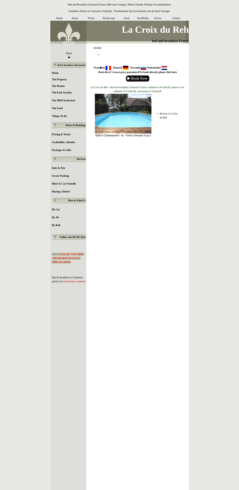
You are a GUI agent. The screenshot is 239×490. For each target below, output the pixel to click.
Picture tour (109, 18)
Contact (176, 18)
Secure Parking (60, 175)
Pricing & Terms (61, 134)
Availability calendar (63, 142)
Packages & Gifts (61, 150)
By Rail (56, 225)
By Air (55, 217)
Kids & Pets (58, 168)
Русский (135, 67)
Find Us (81, 200)
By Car (56, 209)
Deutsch (117, 67)
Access (158, 18)
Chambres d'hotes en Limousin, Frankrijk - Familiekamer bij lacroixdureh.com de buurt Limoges (119, 11)
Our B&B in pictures (63, 100)
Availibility (143, 18)
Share (69, 53)
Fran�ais (99, 67)
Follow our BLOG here (73, 237)
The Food (57, 108)
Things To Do (59, 116)
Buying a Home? (61, 191)
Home (59, 18)
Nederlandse (154, 67)
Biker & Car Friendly (64, 183)
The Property (59, 79)
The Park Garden (62, 92)
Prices (91, 18)
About (75, 18)
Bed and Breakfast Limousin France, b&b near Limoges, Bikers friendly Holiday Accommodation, (119, 4)
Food (126, 18)
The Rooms (58, 86)
